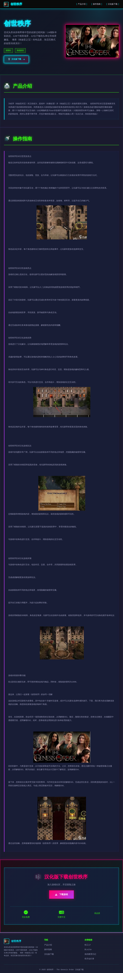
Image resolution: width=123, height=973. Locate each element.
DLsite (88, 950)
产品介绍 (82, 4)
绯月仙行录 (89, 959)
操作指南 (97, 4)
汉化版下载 (112, 4)
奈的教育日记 (90, 954)
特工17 (88, 945)
